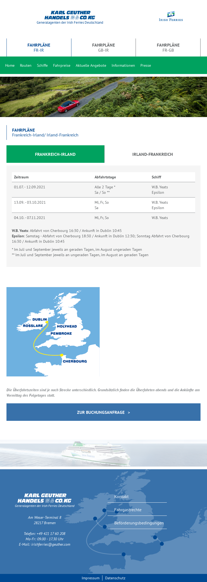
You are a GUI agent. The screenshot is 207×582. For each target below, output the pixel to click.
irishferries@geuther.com (50, 544)
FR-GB (168, 47)
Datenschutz (115, 578)
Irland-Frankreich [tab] (152, 154)
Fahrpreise (61, 65)
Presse (145, 65)
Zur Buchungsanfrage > (103, 412)
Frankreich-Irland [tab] (55, 154)
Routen (26, 65)
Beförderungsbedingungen (139, 522)
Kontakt (121, 496)
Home (10, 65)
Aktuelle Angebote (91, 65)
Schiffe (42, 65)
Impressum (90, 578)
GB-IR (103, 47)
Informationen (123, 65)
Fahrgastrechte (128, 509)
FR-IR (38, 47)
